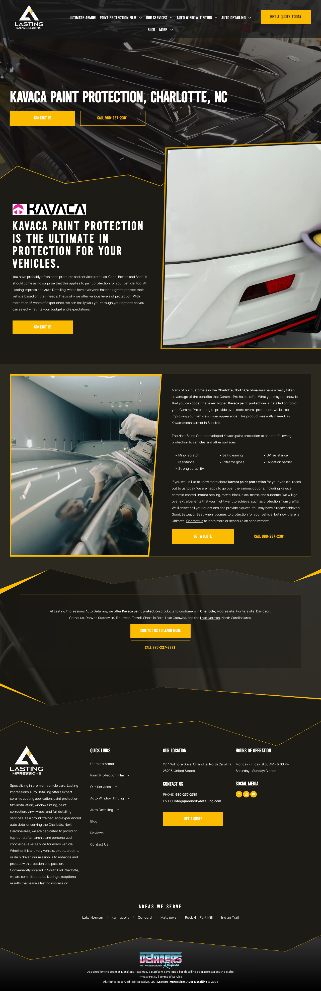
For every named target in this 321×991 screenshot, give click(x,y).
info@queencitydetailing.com (197, 801)
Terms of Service (170, 976)
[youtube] (253, 795)
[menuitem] (83, 18)
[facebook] (239, 795)
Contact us (194, 521)
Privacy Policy (148, 976)
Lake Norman (210, 617)
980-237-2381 (186, 794)
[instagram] (246, 795)
